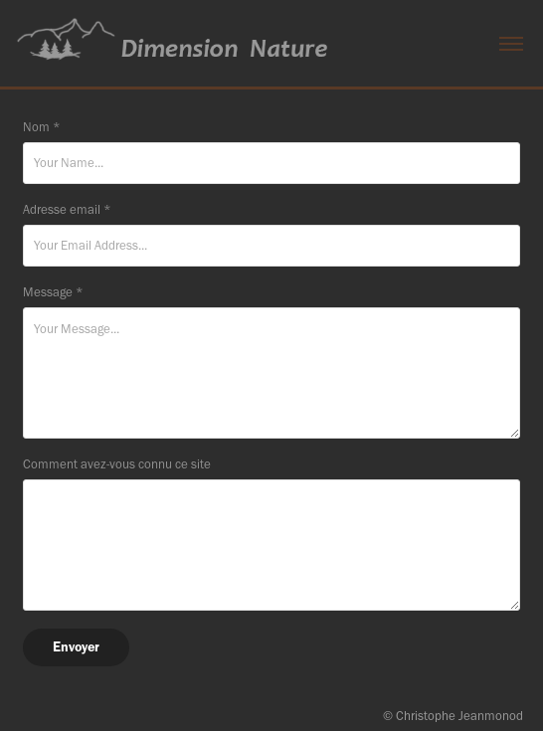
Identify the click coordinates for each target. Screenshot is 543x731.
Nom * (42, 126)
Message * (53, 291)
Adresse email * (67, 209)
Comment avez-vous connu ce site (117, 464)
